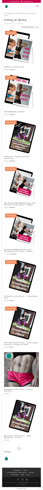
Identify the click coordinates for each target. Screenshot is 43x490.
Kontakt (31, 472)
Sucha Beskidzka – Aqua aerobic (17, 472)
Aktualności (17, 470)
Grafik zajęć (14, 474)
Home (25, 470)
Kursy (28, 474)
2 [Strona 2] (21, 448)
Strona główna (9, 13)
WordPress (23, 484)
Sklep (22, 474)
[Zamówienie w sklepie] (30, 27)
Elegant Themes (24, 482)
